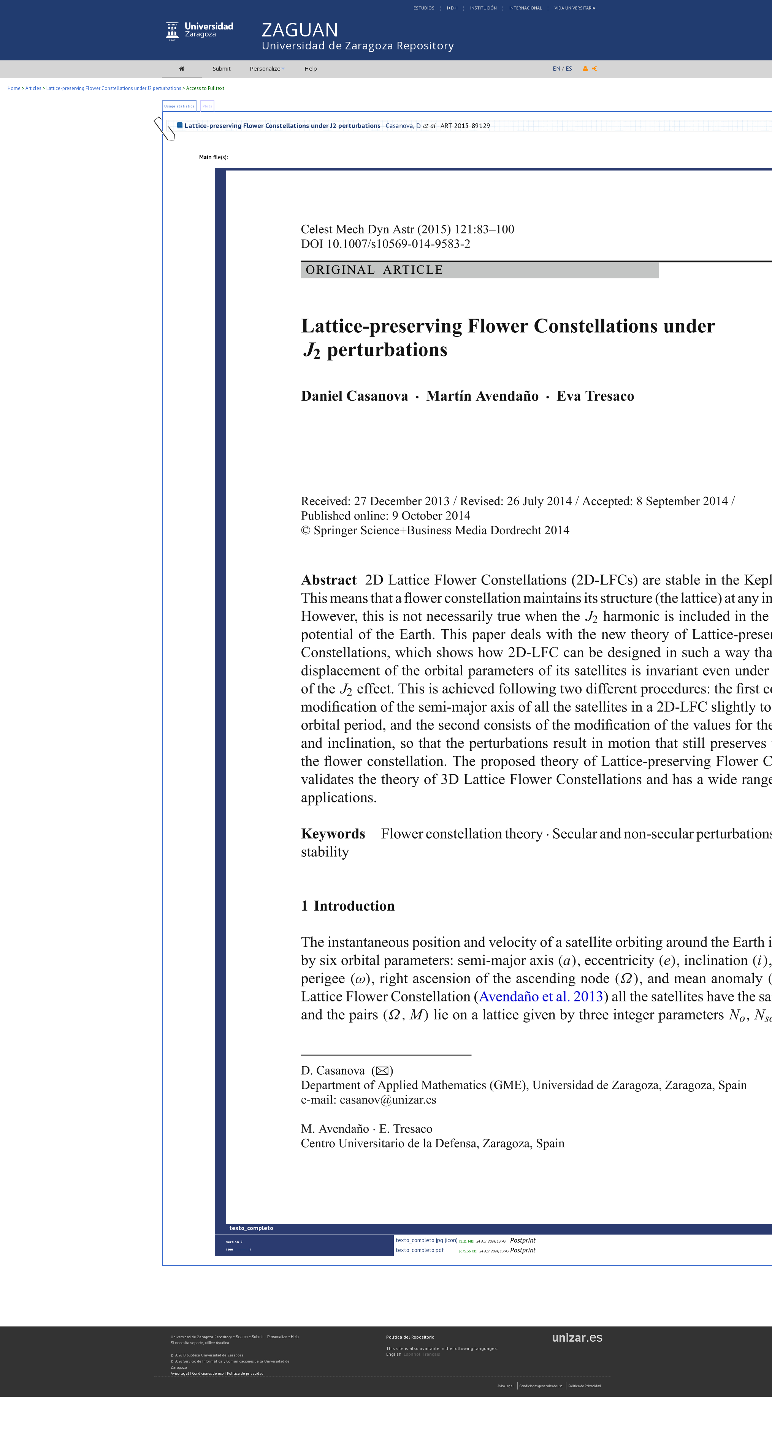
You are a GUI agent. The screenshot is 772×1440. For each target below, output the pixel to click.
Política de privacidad (245, 1373)
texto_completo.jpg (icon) (427, 1240)
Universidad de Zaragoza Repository (358, 45)
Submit (222, 68)
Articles (33, 88)
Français (431, 1354)
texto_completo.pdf (420, 1250)
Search (242, 1337)
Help (310, 68)
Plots (207, 106)
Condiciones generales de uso (541, 1386)
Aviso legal (180, 1373)
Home (14, 88)
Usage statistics (179, 106)
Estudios (424, 8)
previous (241, 1249)
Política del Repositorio (410, 1337)
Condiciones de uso (208, 1373)
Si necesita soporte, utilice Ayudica (200, 1343)
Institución (483, 8)
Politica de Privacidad (584, 1386)
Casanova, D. (403, 125)
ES (569, 68)
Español (412, 1354)
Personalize (265, 68)
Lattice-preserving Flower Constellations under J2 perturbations (113, 88)
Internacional (525, 8)
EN (556, 68)
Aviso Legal (506, 1386)
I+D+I (452, 8)
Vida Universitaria (575, 8)
